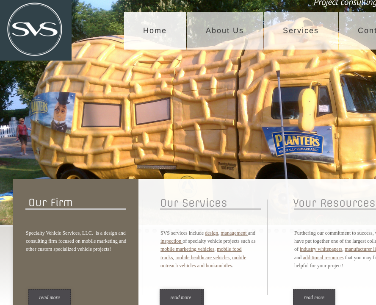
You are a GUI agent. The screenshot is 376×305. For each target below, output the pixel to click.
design (211, 233)
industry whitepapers (321, 249)
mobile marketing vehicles (187, 249)
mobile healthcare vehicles (202, 258)
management (234, 233)
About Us (225, 30)
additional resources (323, 258)
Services (301, 30)
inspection (171, 241)
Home (155, 30)
